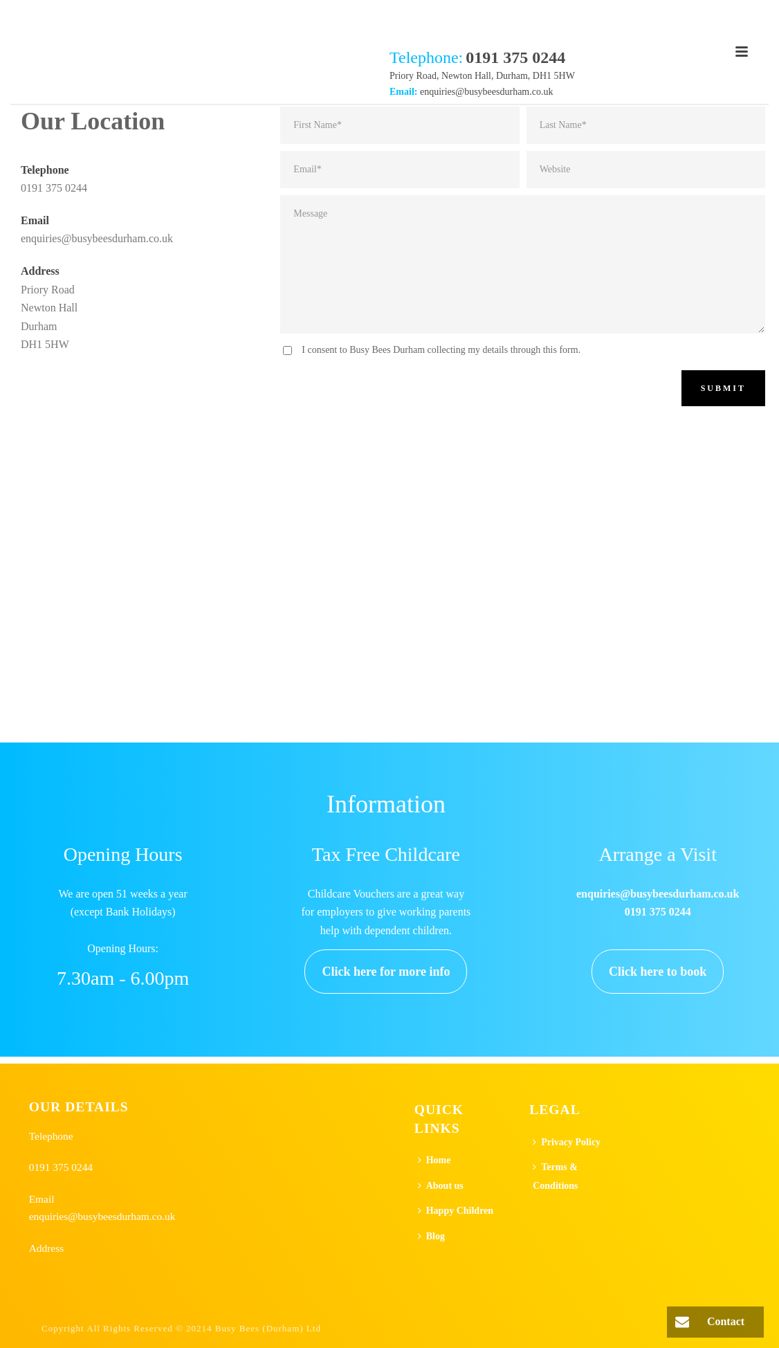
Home (434, 1160)
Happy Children (455, 1210)
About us (441, 1186)
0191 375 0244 (54, 188)
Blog (431, 1236)
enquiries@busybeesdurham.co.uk (486, 91)
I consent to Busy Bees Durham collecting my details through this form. (441, 350)
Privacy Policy (567, 1142)
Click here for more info (386, 971)
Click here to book (657, 971)
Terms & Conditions (555, 1176)
